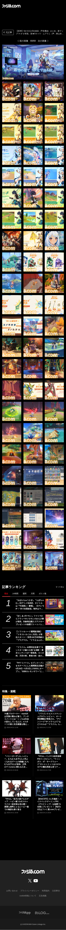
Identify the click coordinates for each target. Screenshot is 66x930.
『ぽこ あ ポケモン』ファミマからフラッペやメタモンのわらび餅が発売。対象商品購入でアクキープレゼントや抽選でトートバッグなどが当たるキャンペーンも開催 (30, 620)
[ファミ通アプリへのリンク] (25, 913)
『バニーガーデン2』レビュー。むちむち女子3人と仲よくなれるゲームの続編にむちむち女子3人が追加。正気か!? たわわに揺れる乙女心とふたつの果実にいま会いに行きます (16, 761)
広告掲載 (42, 896)
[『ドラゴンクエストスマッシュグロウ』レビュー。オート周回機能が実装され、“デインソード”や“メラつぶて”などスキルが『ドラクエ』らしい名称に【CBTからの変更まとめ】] (49, 703)
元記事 (7, 32)
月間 (32, 593)
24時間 (15, 593)
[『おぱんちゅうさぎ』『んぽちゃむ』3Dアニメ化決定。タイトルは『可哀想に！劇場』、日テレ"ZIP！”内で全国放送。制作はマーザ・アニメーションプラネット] (54, 604)
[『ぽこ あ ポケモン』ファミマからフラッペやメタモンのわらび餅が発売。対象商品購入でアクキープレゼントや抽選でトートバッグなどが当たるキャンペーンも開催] (54, 620)
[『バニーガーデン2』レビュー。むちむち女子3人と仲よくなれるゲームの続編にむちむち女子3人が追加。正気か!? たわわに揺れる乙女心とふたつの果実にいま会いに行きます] (16, 746)
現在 (6, 593)
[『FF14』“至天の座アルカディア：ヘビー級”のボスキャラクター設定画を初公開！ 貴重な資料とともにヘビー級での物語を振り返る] (16, 788)
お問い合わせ (12, 891)
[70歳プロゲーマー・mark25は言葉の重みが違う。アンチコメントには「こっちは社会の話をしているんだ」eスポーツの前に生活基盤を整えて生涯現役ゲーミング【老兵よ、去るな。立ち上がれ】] (16, 703)
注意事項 (56, 891)
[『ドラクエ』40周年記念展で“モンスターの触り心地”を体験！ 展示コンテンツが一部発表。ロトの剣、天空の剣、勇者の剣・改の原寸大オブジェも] (54, 651)
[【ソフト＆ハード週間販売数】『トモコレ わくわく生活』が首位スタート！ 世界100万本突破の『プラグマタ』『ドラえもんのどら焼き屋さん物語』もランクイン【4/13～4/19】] (54, 635)
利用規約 (45, 891)
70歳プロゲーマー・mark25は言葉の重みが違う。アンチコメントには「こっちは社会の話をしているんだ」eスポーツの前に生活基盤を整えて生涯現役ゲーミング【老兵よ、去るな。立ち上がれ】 (16, 719)
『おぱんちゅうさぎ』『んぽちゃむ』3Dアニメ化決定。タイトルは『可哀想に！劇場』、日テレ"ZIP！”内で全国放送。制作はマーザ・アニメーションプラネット (30, 604)
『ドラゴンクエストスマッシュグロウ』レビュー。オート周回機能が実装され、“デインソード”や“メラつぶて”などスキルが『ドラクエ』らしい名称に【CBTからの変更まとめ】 (49, 719)
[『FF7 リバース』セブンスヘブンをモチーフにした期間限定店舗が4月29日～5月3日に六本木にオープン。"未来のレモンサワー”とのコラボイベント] (54, 667)
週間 (24, 593)
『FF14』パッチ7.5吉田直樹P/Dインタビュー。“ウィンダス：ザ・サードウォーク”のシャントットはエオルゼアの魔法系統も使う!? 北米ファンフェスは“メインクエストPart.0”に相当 (49, 761)
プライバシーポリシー (29, 891)
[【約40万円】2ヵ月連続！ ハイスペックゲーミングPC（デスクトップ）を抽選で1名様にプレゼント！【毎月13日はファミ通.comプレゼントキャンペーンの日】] (49, 788)
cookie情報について (28, 896)
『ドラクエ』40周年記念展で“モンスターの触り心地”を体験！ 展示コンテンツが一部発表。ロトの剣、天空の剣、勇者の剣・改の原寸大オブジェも (30, 651)
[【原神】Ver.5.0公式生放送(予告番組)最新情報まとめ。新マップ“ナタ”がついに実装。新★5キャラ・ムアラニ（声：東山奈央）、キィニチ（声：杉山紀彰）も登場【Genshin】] (11, 91)
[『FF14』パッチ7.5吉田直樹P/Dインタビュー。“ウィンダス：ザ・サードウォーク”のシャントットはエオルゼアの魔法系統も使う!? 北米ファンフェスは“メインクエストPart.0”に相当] (49, 746)
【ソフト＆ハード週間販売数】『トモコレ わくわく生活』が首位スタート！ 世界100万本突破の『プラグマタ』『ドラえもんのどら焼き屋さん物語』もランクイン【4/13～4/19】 (30, 636)
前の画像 (24, 41)
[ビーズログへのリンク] (42, 913)
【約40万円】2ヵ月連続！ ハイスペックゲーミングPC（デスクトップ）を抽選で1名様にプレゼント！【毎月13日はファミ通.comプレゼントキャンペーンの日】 (49, 804)
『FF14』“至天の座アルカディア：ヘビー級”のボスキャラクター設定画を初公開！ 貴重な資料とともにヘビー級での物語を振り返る (16, 804)
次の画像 (42, 41)
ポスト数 (42, 593)
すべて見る (60, 587)
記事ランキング (13, 587)
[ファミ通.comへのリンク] (11, 6)
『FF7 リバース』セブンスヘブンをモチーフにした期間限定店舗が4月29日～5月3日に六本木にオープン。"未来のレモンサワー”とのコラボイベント (30, 667)
